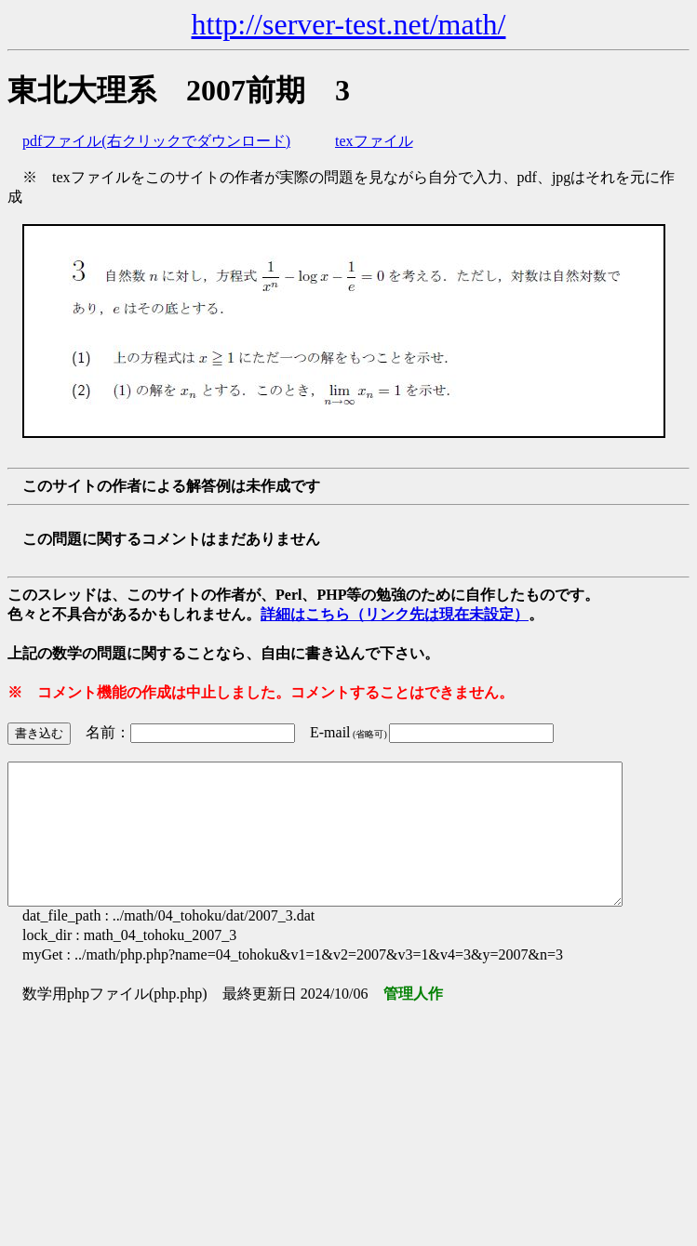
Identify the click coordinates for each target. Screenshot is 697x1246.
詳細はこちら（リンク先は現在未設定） (395, 614)
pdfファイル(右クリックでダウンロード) (156, 141)
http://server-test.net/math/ (349, 24)
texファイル (374, 141)
